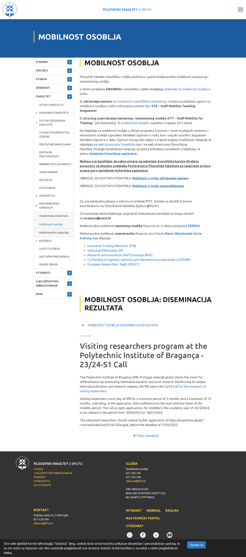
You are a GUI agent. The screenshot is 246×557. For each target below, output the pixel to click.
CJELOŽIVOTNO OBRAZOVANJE (47, 283)
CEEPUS (194, 226)
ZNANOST (43, 87)
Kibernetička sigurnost (55, 164)
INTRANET (134, 510)
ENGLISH (172, 510)
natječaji (45, 180)
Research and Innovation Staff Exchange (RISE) (120, 255)
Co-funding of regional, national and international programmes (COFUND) (138, 259)
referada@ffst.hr (136, 481)
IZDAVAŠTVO (47, 195)
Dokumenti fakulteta (54, 112)
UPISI (39, 294)
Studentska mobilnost (53, 215)
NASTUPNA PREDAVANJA (54, 256)
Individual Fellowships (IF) (105, 250)
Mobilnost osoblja (51, 224)
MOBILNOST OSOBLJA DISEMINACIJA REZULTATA (123, 325)
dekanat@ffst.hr (43, 523)
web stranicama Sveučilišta (116, 144)
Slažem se (196, 545)
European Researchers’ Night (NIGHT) (113, 264)
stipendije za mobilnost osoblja (186, 89)
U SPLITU (127, 9)
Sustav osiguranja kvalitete (52, 122)
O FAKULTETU (42, 481)
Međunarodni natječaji (54, 232)
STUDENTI (43, 272)
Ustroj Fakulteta (51, 104)
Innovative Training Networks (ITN (111, 246)
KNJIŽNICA (45, 240)
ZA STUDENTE (42, 485)
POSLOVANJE (47, 187)
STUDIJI (41, 79)
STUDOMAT (135, 526)
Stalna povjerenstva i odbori (54, 134)
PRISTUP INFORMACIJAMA (55, 144)
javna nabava (48, 172)
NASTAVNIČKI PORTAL (143, 518)
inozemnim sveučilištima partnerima (142, 101)
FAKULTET (43, 96)
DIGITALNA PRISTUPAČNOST (49, 154)
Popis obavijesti (146, 435)
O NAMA (42, 61)
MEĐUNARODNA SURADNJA (49, 205)
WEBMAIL (153, 510)
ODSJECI (42, 70)
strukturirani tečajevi (135, 123)
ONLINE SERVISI (48, 264)
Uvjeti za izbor (49, 248)
